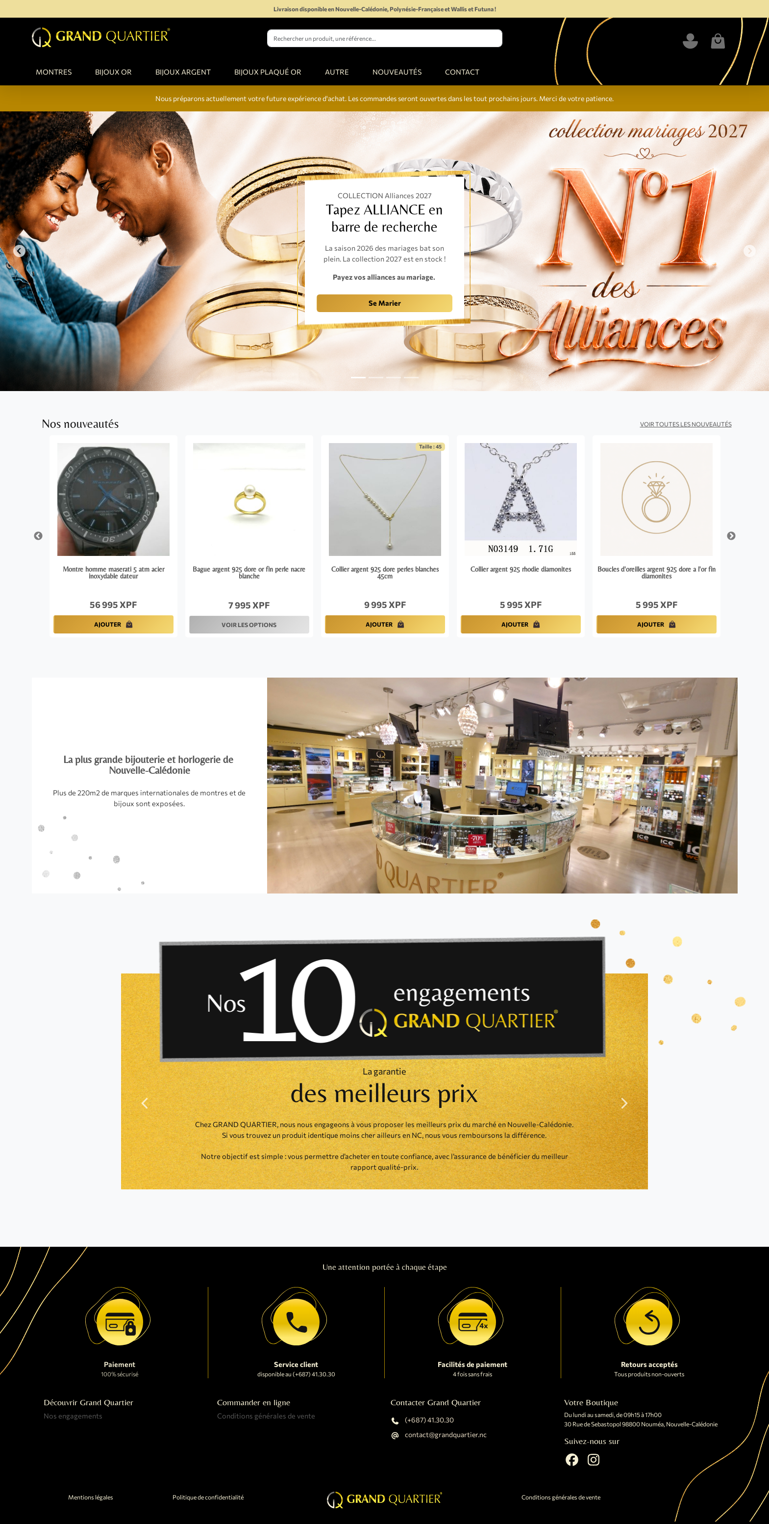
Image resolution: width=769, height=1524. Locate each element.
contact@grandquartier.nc (439, 1435)
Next (731, 536)
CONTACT (462, 71)
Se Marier (385, 302)
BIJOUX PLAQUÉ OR (267, 71)
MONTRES (54, 71)
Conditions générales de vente (266, 1415)
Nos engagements (73, 1415)
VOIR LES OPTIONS (249, 624)
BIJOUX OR (113, 71)
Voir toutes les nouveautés (686, 423)
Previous (38, 536)
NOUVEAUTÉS (397, 71)
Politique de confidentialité (208, 1497)
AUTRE (337, 71)
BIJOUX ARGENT (183, 71)
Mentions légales (90, 1497)
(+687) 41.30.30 (422, 1421)
